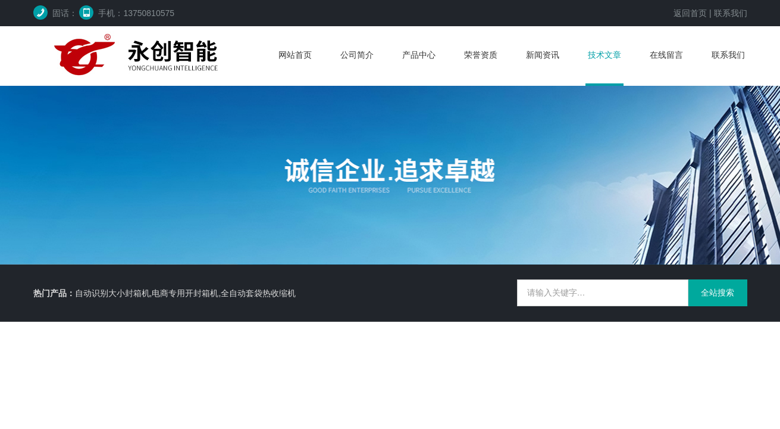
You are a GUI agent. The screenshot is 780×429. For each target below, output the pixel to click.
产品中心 (419, 55)
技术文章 (604, 55)
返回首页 (690, 13)
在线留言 (666, 55)
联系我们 (730, 13)
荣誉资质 (480, 55)
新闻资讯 (542, 55)
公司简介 (357, 55)
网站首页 (295, 55)
